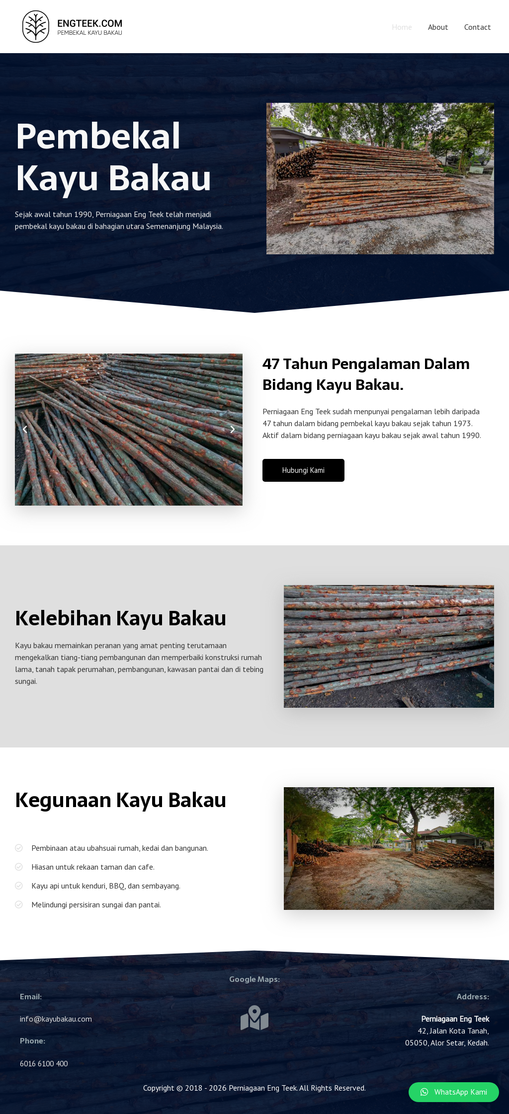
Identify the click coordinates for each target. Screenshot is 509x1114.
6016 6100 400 (46, 1063)
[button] (25, 430)
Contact (477, 27)
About (438, 27)
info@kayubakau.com (56, 1019)
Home (402, 27)
